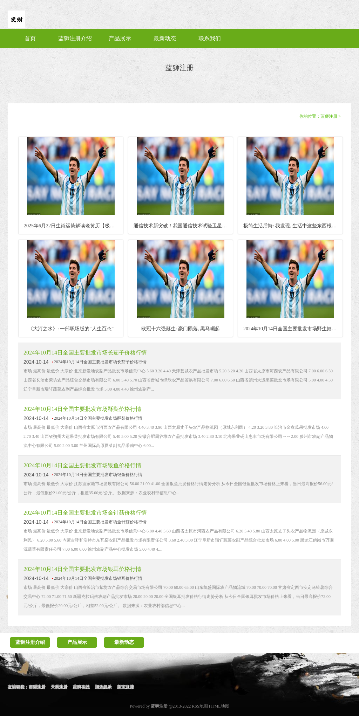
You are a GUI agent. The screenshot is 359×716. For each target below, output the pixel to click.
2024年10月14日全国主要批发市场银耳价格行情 (82, 569)
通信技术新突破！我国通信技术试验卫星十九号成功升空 (183, 225)
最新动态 (165, 38)
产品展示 (120, 38)
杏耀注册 (37, 686)
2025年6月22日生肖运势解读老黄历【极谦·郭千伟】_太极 (73, 225)
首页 (30, 38)
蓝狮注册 (328, 116)
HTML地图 (219, 706)
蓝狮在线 (81, 686)
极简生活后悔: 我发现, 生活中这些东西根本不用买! (293, 225)
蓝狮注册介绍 (75, 38)
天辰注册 (59, 686)
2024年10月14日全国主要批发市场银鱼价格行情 (82, 465)
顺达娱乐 (103, 686)
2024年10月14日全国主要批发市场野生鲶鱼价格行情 (293, 328)
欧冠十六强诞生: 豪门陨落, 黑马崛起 (180, 328)
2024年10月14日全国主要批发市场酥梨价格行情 (82, 409)
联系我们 (209, 38)
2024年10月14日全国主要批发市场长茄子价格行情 (85, 353)
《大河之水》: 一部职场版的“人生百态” (71, 328)
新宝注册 (125, 686)
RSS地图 (200, 706)
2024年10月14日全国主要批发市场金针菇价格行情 (85, 513)
